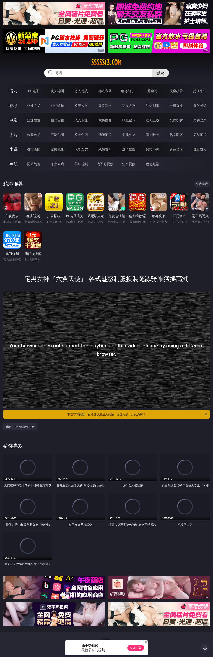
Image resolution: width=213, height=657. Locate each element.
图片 (13, 134)
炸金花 (152, 91)
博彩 (13, 91)
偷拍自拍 (57, 120)
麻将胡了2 (128, 91)
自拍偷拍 (57, 105)
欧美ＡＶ (81, 105)
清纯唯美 (152, 134)
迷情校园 (128, 149)
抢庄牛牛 (200, 91)
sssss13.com (106, 62)
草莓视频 (81, 164)
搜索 (160, 73)
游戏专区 (105, 91)
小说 (13, 149)
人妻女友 (81, 149)
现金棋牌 (176, 91)
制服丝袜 (128, 120)
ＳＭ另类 (200, 105)
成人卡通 (81, 120)
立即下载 (135, 648)
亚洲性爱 (33, 120)
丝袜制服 (152, 105)
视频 (13, 105)
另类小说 (152, 149)
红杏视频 (128, 164)
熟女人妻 (128, 105)
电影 (13, 120)
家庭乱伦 (57, 149)
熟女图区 (176, 134)
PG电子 (33, 91)
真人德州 (57, 91)
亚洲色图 (57, 134)
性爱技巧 (200, 149)
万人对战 (81, 91)
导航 (13, 164)
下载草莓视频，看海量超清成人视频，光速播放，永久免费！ (137, 414)
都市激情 (33, 149)
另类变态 (200, 120)
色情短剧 (152, 164)
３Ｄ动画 (105, 105)
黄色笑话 (176, 149)
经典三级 (152, 120)
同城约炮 (33, 164)
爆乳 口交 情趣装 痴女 (20, 427)
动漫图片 (105, 134)
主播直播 (176, 105)
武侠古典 (105, 149)
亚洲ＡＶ (33, 105)
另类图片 (200, 134)
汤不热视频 (105, 164)
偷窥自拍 (33, 134)
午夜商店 (57, 164)
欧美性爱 (105, 120)
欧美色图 (81, 134)
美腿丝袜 (128, 134)
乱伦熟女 (176, 120)
